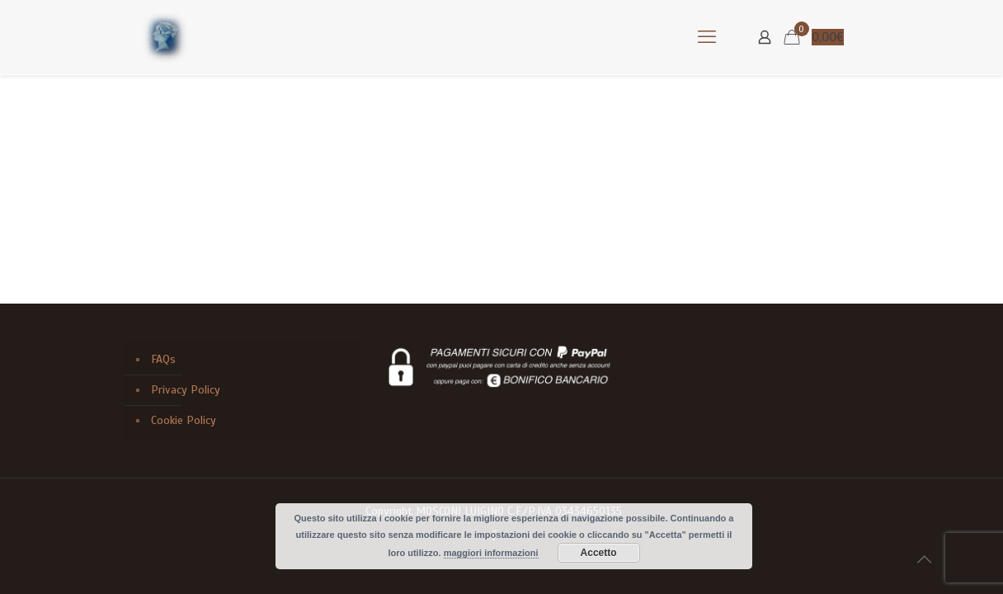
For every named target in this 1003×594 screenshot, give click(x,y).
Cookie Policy (183, 420)
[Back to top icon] (923, 560)
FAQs (163, 359)
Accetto (599, 553)
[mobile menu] (707, 37)
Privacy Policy (185, 390)
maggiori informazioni (491, 553)
